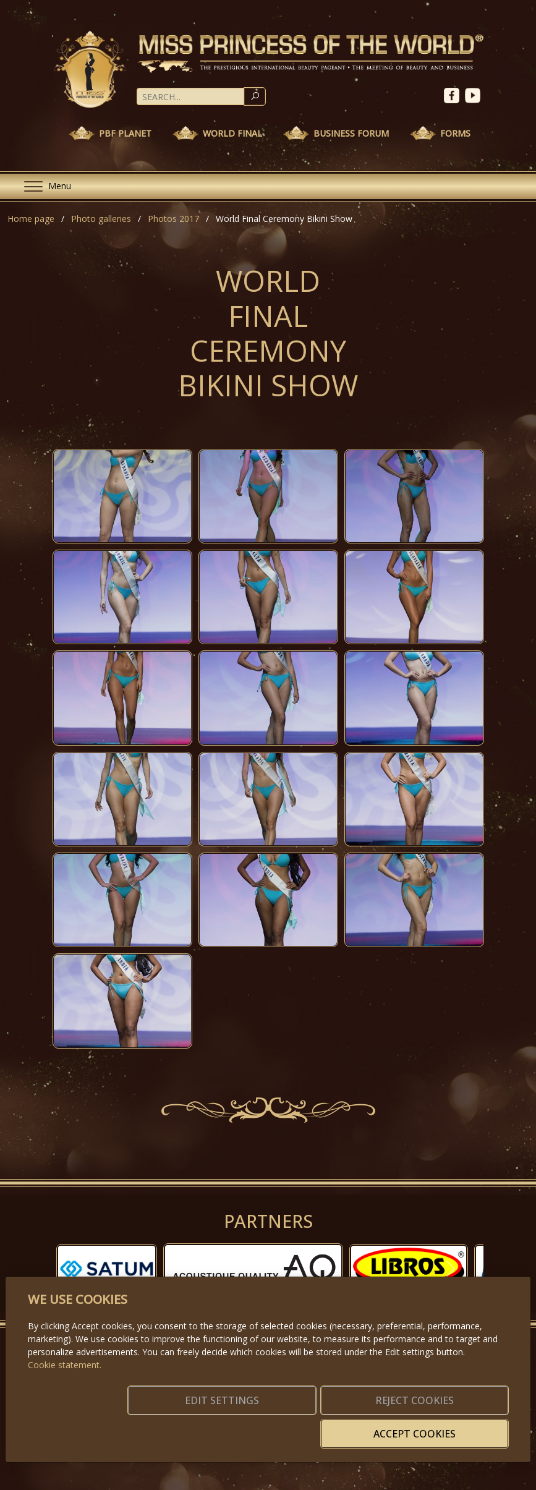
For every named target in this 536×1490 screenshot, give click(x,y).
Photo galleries (101, 218)
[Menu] (43, 186)
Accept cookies (449, 1426)
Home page (30, 218)
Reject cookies (325, 1426)
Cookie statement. (64, 1383)
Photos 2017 (173, 218)
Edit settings (201, 1426)
